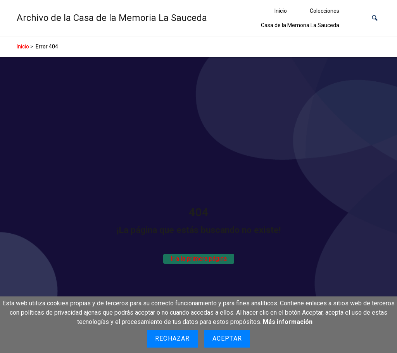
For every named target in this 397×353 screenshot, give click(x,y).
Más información (287, 321)
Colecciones (324, 11)
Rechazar (172, 338)
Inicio (280, 11)
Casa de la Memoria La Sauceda (300, 25)
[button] (374, 18)
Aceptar (227, 338)
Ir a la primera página (199, 258)
